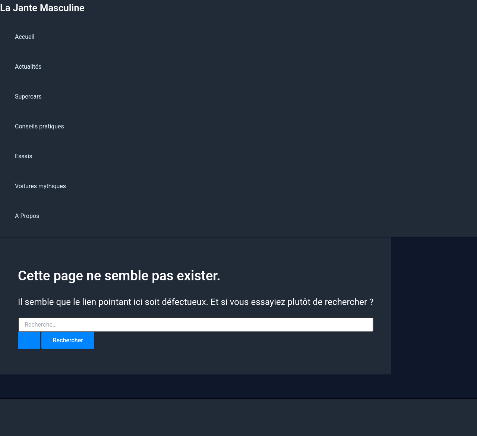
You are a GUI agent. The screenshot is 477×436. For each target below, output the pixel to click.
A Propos (27, 215)
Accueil (24, 36)
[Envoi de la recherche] (29, 340)
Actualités (28, 66)
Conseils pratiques (39, 126)
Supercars (28, 96)
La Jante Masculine (42, 7)
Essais (23, 156)
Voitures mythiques (40, 186)
